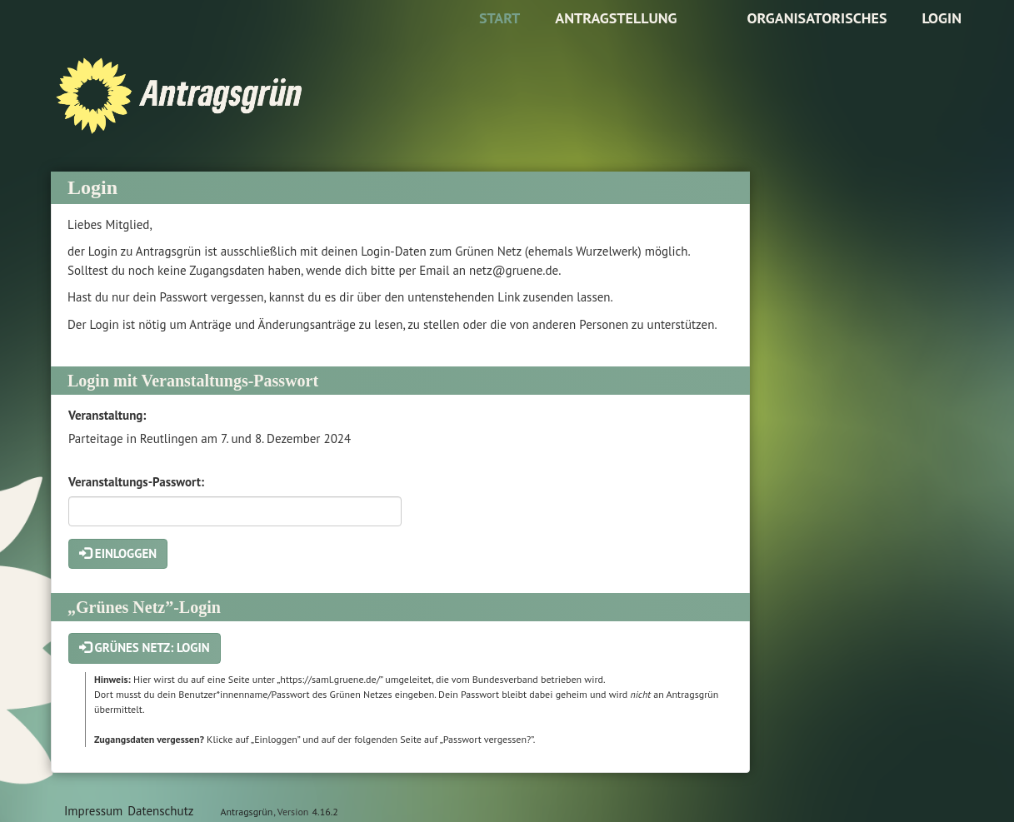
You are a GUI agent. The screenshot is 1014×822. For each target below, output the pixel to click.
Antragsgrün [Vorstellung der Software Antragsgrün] (246, 811)
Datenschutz (160, 811)
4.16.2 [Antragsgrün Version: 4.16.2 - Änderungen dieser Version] (325, 811)
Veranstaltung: (107, 415)
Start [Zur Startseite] (499, 17)
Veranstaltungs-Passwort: (136, 482)
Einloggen (118, 553)
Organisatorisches (817, 17)
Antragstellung (616, 17)
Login (942, 17)
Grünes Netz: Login (144, 647)
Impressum (93, 811)
